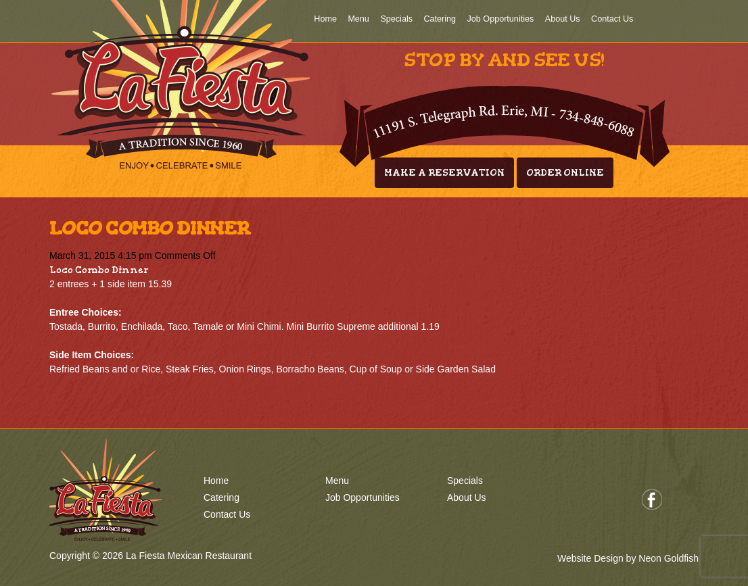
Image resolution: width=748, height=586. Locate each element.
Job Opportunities (500, 19)
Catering (439, 19)
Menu (358, 19)
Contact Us (612, 19)
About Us (562, 19)
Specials (396, 19)
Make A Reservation (444, 172)
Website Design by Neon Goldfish (628, 558)
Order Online (565, 172)
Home (325, 19)
